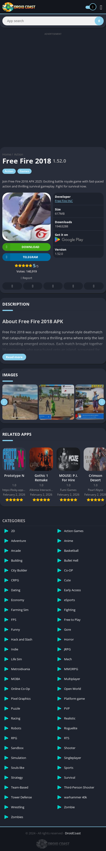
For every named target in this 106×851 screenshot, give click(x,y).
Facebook (12, 286)
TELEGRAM (20, 257)
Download (20, 247)
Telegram (73, 286)
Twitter (32, 286)
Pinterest (53, 286)
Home (6, 154)
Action (18, 154)
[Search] (53, 20)
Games (24, 171)
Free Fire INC (64, 201)
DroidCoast (73, 833)
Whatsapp (93, 286)
